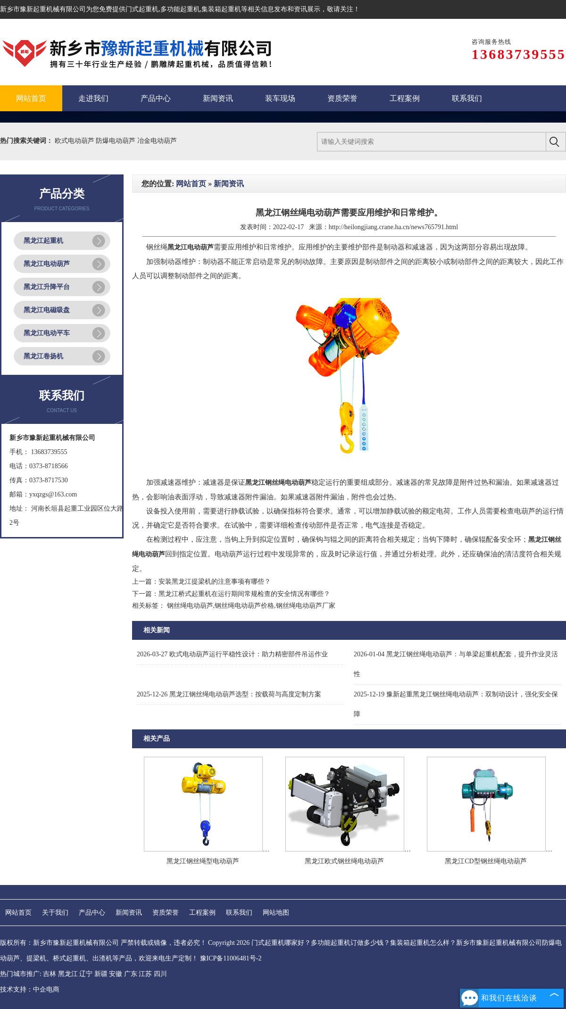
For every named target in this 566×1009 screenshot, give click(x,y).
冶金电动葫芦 (157, 140)
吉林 (49, 973)
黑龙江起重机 (43, 240)
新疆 (101, 973)
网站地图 (276, 912)
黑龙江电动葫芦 (47, 263)
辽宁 (85, 973)
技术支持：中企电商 (29, 989)
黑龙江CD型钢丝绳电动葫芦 (485, 861)
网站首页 (191, 184)
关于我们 (55, 912)
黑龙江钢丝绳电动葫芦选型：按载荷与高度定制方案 (229, 694)
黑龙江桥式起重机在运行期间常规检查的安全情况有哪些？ (244, 593)
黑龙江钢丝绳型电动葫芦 (202, 861)
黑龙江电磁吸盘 (47, 310)
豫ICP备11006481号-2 (231, 958)
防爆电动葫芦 (116, 140)
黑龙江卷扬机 (43, 356)
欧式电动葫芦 (75, 140)
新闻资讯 (229, 184)
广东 (130, 973)
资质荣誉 (165, 912)
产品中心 (92, 912)
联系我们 (239, 912)
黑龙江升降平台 (47, 286)
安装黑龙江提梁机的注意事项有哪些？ (214, 581)
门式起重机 (141, 9)
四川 (160, 973)
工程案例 (202, 912)
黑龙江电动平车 (47, 333)
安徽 (115, 973)
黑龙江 (68, 973)
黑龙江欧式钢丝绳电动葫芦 (344, 861)
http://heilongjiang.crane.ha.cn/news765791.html (393, 227)
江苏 (145, 973)
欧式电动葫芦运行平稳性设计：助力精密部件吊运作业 (232, 654)
